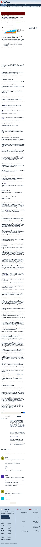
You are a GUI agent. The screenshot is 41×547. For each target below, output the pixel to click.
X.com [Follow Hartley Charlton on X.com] (3, 531)
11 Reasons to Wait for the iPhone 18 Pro (17, 439)
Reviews (20, 4)
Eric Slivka (12, 15)
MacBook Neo (17, 6)
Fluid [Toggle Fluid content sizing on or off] (10, 543)
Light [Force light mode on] (15, 543)
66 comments (16, 437)
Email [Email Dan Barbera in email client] (1, 534)
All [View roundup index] (39, 6)
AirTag (26, 6)
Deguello (6, 466)
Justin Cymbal (7, 451)
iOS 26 (33, 6)
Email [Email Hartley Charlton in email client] (1, 531)
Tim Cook (5, 83)
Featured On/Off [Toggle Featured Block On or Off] (2, 543)
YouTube (19, 509)
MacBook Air (5, 183)
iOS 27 (12, 6)
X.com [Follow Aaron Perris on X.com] (10, 537)
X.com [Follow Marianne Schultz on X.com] (10, 531)
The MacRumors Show (34, 509)
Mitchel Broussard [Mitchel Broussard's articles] (3, 527)
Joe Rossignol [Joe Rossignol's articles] (9, 524)
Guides (13, 4)
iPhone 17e (21, 6)
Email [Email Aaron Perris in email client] (8, 537)
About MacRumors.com (5, 515)
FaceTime (3, 118)
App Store (5, 274)
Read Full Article (12, 427)
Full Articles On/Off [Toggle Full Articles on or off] (7, 543)
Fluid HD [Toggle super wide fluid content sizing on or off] (12, 543)
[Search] (39, 4)
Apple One (8, 369)
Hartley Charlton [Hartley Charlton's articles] (2, 530)
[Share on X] (22, 412)
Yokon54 (6, 456)
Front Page (3, 4)
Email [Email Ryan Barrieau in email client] (8, 534)
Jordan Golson (22, 422)
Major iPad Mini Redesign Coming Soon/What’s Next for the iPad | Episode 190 (36, 526)
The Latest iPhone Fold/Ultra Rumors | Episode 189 (36, 531)
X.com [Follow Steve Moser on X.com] (3, 537)
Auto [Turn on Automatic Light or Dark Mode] (13, 543)
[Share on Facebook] (24, 412)
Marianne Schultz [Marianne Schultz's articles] (9, 530)
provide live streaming (7, 64)
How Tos (16, 4)
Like (9, 464)
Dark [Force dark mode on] (16, 543)
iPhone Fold (8, 6)
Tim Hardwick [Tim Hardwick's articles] (9, 527)
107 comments (3, 412)
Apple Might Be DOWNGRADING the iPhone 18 (23, 522)
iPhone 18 (30, 6)
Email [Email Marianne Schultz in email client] (8, 531)
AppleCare (7, 210)
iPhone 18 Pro (3, 6)
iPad (4, 101)
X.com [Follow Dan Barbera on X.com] (3, 534)
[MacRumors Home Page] (6, 2)
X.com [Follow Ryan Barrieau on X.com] (10, 534)
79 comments (16, 427)
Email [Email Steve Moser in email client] (1, 537)
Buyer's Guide (25, 4)
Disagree (11, 464)
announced (6, 17)
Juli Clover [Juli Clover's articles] (2, 524)
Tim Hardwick (21, 440)
